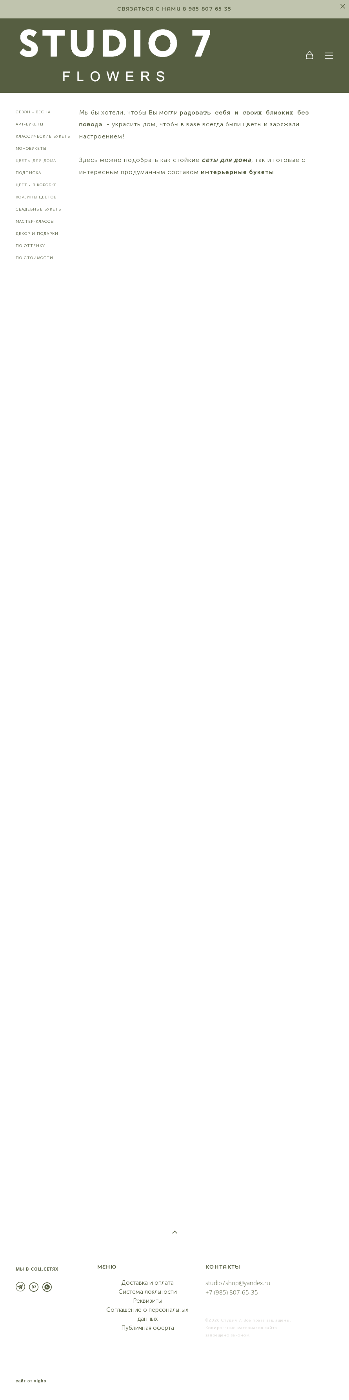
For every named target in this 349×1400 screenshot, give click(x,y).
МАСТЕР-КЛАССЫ (35, 221)
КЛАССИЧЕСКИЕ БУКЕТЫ (43, 136)
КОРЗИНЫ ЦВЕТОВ (36, 197)
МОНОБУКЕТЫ (31, 148)
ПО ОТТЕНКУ (30, 246)
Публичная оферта (147, 1327)
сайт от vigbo (31, 1381)
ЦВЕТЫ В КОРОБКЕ (36, 185)
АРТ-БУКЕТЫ (30, 124)
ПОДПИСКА (28, 173)
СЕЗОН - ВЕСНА (33, 112)
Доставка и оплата (147, 1282)
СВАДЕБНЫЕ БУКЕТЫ (39, 209)
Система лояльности (147, 1291)
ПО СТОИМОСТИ (34, 258)
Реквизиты (147, 1300)
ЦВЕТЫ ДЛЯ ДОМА (36, 160)
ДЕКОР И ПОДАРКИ (37, 233)
